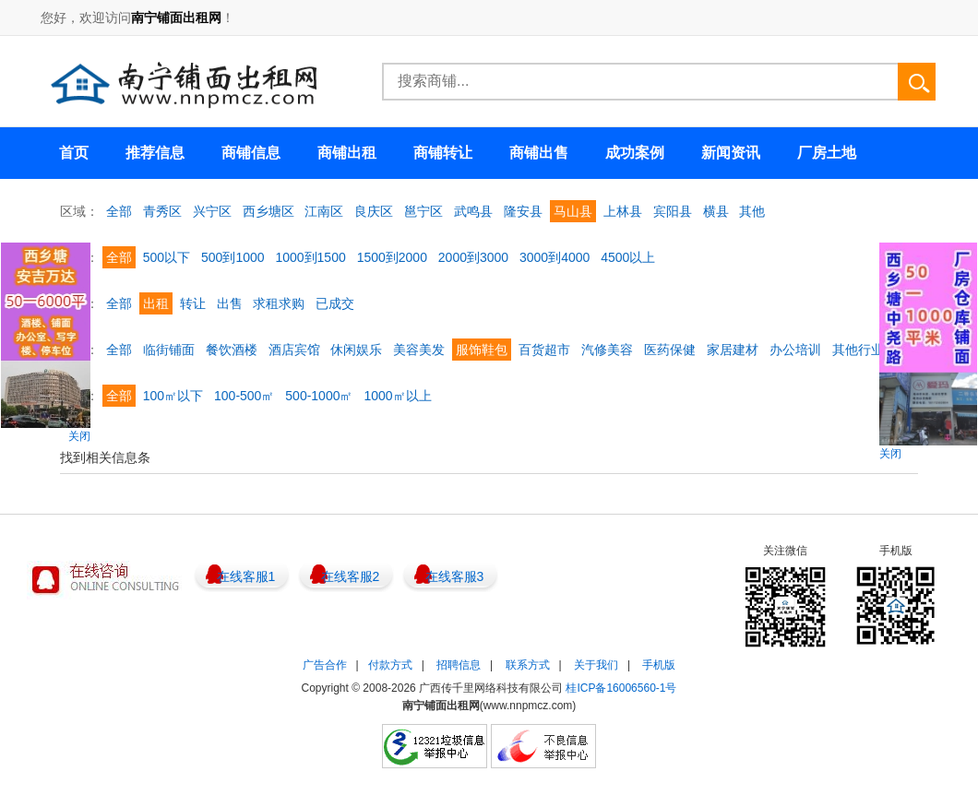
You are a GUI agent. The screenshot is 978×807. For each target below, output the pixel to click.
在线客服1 (246, 576)
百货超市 (544, 349)
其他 (752, 211)
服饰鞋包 (481, 349)
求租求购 (278, 303)
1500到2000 (392, 257)
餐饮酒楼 (231, 349)
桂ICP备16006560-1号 (621, 688)
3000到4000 (554, 257)
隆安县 (523, 211)
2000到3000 (473, 257)
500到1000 (233, 257)
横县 (716, 211)
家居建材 (732, 349)
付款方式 (390, 665)
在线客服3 (454, 576)
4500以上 (628, 257)
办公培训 (795, 349)
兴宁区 (212, 211)
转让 (193, 303)
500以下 (166, 257)
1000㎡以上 (397, 395)
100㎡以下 (173, 395)
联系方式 (528, 665)
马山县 (573, 211)
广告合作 (325, 665)
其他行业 (858, 349)
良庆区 (373, 211)
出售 (230, 303)
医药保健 (670, 349)
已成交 (335, 303)
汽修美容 (607, 349)
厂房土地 (826, 152)
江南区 (323, 211)
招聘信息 (458, 665)
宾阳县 (672, 211)
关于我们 (596, 665)
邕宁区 (423, 211)
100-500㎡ (244, 395)
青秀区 (162, 211)
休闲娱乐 (356, 349)
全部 (119, 211)
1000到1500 (310, 257)
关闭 (79, 436)
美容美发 (419, 349)
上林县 (622, 211)
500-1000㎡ (318, 395)
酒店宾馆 (294, 349)
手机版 (658, 665)
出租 (156, 303)
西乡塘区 (268, 211)
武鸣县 (473, 211)
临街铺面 (169, 349)
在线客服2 (350, 576)
